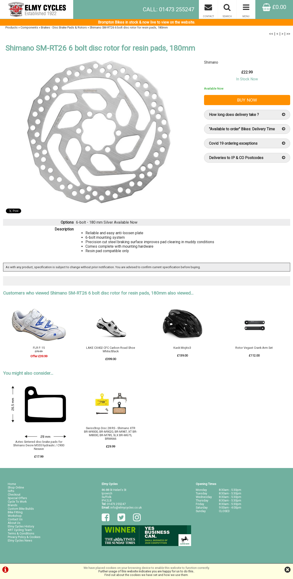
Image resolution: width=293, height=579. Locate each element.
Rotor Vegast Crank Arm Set (254, 347)
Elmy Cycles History (21, 526)
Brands (12, 505)
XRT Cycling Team (20, 530)
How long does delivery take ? (247, 114)
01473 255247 (116, 504)
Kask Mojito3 (182, 347)
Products (11, 27)
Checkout (14, 494)
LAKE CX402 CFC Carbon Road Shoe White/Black (110, 349)
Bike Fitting (15, 512)
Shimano (211, 62)
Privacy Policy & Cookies (24, 537)
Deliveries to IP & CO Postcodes (247, 158)
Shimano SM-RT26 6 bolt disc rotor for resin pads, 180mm (129, 27)
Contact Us (15, 519)
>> (288, 34)
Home (12, 484)
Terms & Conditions (21, 533)
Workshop (15, 515)
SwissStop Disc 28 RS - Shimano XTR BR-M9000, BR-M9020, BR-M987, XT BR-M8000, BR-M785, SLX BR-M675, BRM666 (110, 433)
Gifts (11, 491)
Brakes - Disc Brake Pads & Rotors (64, 27)
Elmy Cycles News (20, 540)
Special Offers (17, 498)
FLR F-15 (39, 347)
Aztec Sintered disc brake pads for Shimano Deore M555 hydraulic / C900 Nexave (38, 445)
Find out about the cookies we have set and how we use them (146, 575)
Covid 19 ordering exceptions (247, 143)
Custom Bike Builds (21, 508)
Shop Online (16, 487)
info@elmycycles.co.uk (126, 507)
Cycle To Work (17, 501)
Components (29, 27)
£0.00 (274, 7)
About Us (14, 523)
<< (271, 34)
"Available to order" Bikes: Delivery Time (247, 129)
